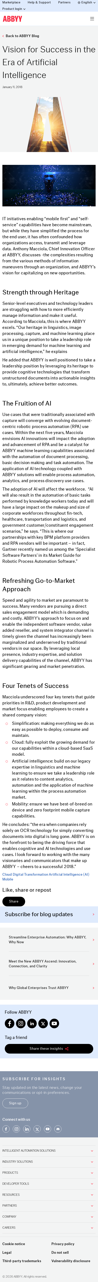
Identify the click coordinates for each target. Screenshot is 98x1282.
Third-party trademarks (21, 1261)
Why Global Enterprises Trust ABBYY (51, 988)
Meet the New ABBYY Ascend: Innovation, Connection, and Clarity (51, 963)
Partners (64, 2)
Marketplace (11, 2)
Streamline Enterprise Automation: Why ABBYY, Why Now (51, 939)
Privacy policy (62, 1244)
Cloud (7, 874)
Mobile (7, 879)
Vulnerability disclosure (70, 1261)
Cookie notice (13, 1244)
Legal (7, 1253)
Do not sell (60, 1253)
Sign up (15, 1103)
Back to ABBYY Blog (20, 36)
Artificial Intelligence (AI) (69, 874)
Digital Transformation (30, 874)
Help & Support (39, 2)
